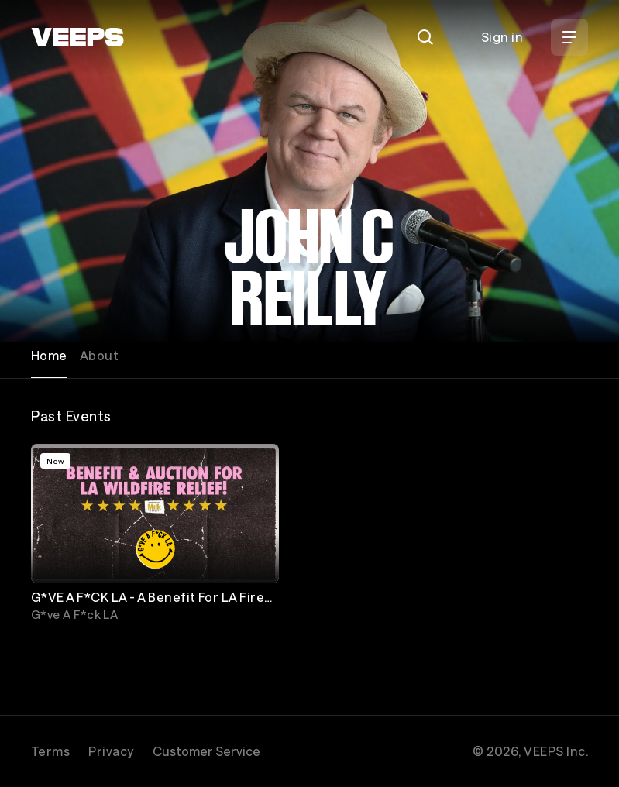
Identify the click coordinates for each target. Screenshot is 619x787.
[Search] (425, 37)
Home (49, 355)
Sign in (502, 36)
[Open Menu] (569, 37)
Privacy (110, 751)
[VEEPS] (77, 37)
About (99, 355)
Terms (50, 751)
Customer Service (206, 751)
